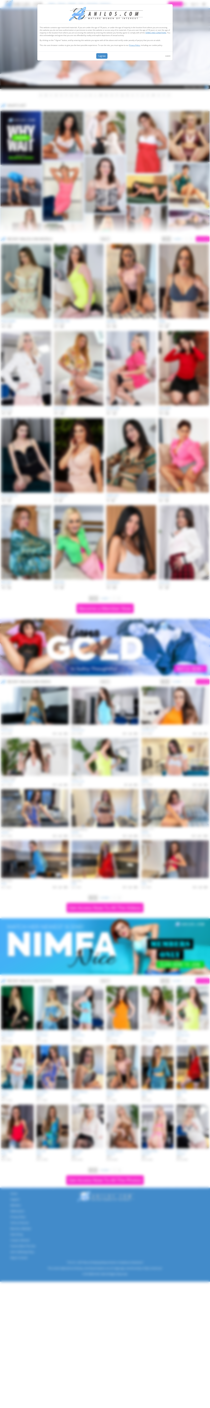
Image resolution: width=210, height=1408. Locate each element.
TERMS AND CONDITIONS (155, 32)
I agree (102, 56)
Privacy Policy (134, 45)
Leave (167, 56)
